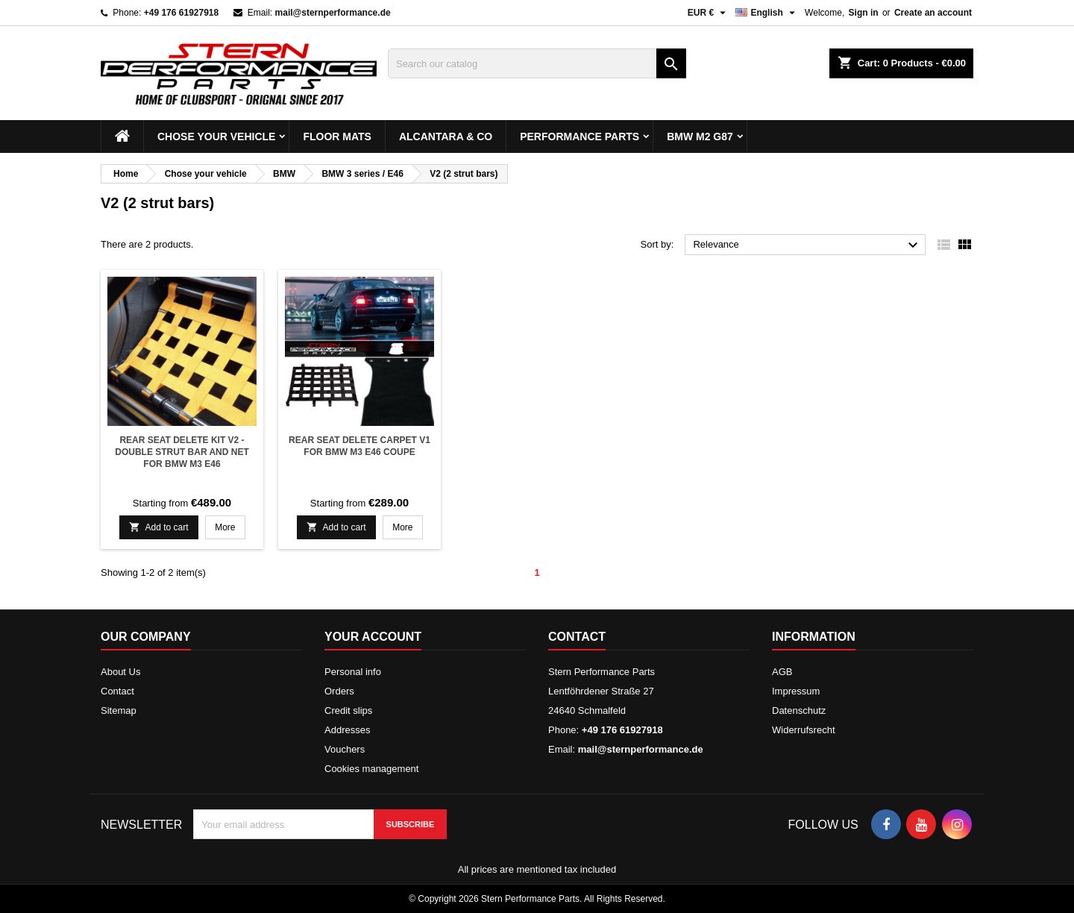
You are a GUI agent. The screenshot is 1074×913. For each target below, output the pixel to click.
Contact (117, 691)
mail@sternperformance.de (333, 12)
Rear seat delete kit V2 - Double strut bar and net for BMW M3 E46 (182, 452)
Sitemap (118, 710)
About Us (120, 671)
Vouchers (344, 749)
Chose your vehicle (216, 136)
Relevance (807, 245)
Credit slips (348, 710)
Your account (372, 636)
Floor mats (337, 136)
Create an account (933, 12)
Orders (339, 691)
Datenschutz (799, 710)
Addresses (347, 729)
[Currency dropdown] (709, 12)
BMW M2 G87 (700, 136)
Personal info (352, 671)
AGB (782, 671)
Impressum (796, 691)
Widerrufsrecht (803, 729)
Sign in (864, 12)
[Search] (537, 63)
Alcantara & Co (445, 136)
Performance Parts (579, 136)
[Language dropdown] (767, 12)
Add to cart (159, 527)
